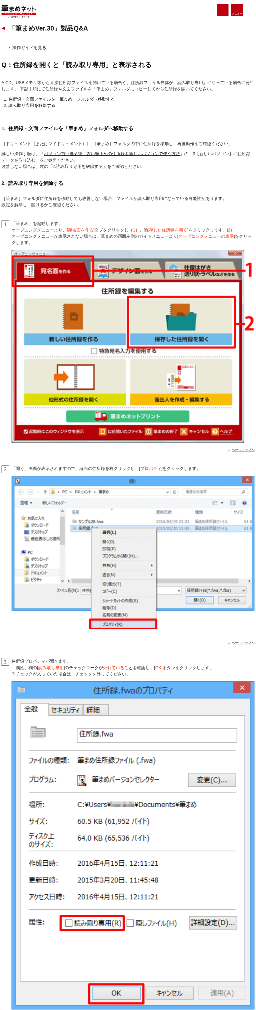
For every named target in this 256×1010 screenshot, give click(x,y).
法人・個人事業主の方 (92, 955)
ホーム (14, 47)
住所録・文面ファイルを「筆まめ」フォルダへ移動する (69, 136)
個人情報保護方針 (25, 987)
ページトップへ (235, 402)
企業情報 (193, 987)
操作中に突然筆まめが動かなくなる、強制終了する (63, 774)
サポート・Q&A (87, 967)
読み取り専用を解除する (39, 142)
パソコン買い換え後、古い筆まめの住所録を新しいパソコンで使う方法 (120, 197)
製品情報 (20, 942)
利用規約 (112, 987)
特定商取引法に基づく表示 (152, 987)
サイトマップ (225, 987)
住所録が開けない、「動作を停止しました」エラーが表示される (76, 764)
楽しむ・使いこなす (90, 942)
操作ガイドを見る (39, 85)
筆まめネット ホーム (29, 929)
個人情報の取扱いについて (72, 987)
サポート (32, 47)
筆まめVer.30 (53, 47)
